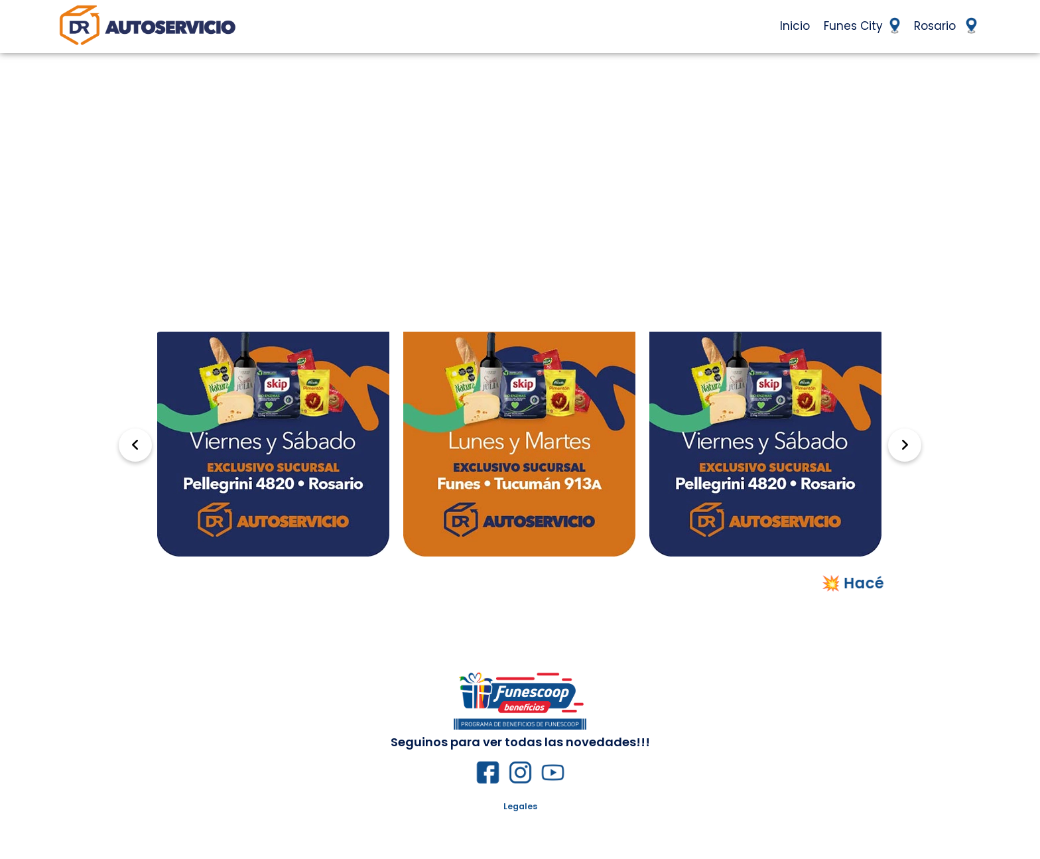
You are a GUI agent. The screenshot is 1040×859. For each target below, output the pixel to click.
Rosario (945, 25)
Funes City (862, 25)
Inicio (795, 26)
